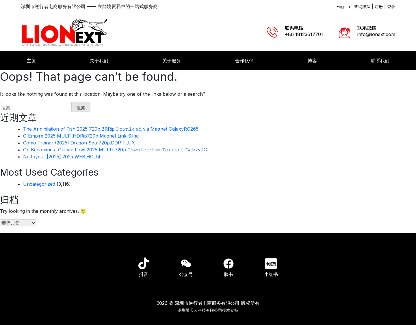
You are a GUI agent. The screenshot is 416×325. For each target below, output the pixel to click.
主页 (31, 60)
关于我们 (99, 60)
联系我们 (380, 60)
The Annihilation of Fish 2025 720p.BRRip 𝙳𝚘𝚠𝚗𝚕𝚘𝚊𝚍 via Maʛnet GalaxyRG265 (110, 129)
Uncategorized (39, 184)
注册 (379, 6)
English (343, 6)
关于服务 (171, 60)
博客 (312, 60)
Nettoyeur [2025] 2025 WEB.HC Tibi (63, 156)
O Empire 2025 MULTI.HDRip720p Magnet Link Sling (81, 136)
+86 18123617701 (304, 34)
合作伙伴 (244, 60)
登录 (391, 6)
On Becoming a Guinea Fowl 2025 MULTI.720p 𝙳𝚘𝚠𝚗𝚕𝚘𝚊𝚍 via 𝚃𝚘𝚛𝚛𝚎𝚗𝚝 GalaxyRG (115, 150)
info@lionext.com (376, 34)
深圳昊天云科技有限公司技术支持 (208, 310)
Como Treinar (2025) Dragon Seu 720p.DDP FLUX (79, 143)
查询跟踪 (362, 6)
